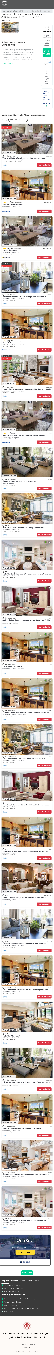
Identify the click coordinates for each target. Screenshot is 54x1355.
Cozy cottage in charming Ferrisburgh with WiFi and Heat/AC (24, 944)
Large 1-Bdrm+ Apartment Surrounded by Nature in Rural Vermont (26, 390)
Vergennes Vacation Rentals (14, 1285)
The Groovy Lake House (12, 666)
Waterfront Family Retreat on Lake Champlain (21, 1128)
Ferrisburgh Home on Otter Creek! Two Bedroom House (25, 805)
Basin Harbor (7, 343)
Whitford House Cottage (12, 204)
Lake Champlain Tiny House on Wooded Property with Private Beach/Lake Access (25, 990)
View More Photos (10, 30)
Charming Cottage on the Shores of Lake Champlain (24, 1221)
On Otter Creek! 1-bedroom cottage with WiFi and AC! (24, 297)
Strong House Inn (9, 250)
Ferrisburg (12, 1178)
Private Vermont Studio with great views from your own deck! (25, 1083)
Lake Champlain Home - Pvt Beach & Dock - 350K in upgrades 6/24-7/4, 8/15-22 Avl (23, 759)
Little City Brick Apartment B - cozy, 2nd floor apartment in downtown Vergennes (26, 713)
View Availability (44, 165)
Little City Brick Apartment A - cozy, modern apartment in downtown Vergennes (26, 575)
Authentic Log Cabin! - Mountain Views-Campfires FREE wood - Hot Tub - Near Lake (25, 621)
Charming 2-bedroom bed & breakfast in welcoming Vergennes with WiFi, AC (24, 898)
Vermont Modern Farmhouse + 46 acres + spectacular (24, 158)
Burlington (36, 11)
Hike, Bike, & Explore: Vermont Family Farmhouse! (23, 528)
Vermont (27, 11)
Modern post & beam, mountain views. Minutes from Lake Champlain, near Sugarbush (26, 1175)
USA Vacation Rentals (11, 1291)
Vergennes (46, 11)
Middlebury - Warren (7, 161)
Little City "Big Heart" (11, 1036)
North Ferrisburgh (13, 623)
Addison (12, 208)
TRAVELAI (27, 1347)
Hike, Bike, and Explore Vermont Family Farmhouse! (23, 435)
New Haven (18, 161)
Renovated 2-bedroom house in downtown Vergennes (25, 851)
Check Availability (47, 52)
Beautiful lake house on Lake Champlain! (19, 481)
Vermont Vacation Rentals (13, 1288)
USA (20, 11)
